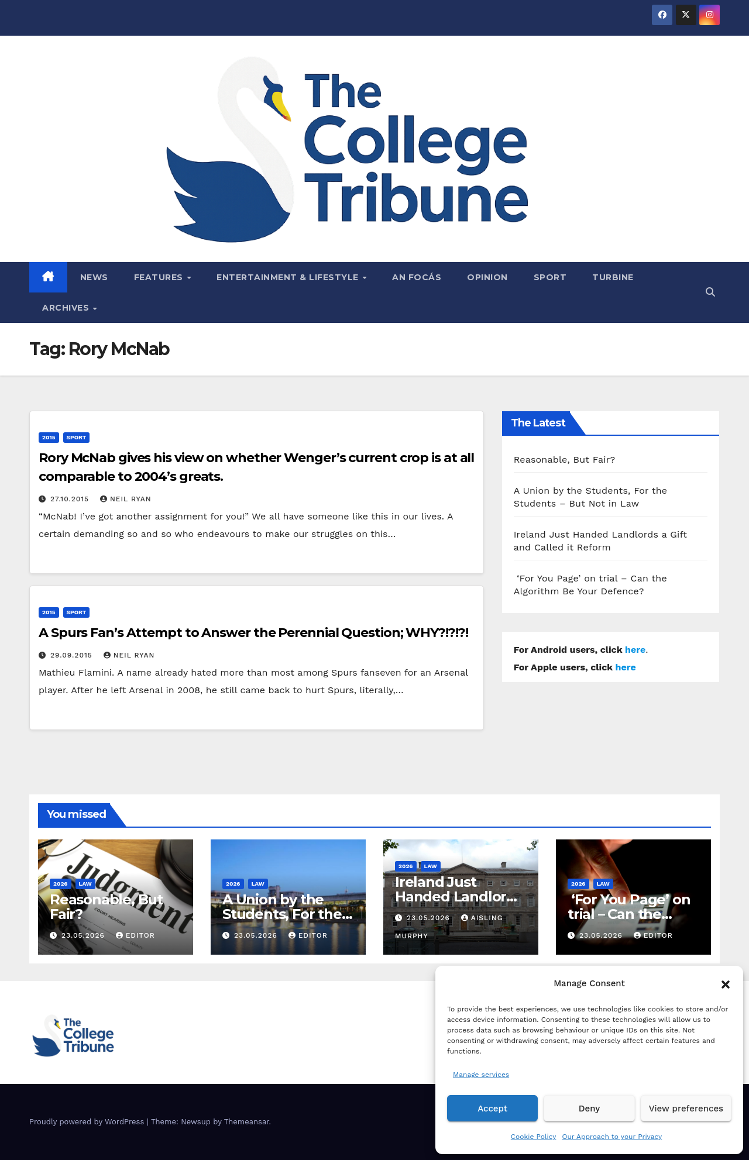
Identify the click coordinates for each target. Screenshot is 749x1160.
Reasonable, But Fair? (565, 459)
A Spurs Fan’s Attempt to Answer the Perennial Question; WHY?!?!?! (253, 633)
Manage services (481, 1074)
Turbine (613, 277)
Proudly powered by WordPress (88, 1121)
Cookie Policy (533, 1137)
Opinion (487, 277)
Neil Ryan (126, 499)
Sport (550, 277)
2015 (49, 437)
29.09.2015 (72, 655)
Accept (492, 1108)
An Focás (416, 277)
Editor (135, 935)
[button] (725, 983)
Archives (67, 307)
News (94, 277)
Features (160, 277)
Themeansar (246, 1121)
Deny (589, 1108)
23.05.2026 (84, 935)
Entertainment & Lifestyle (289, 277)
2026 (60, 883)
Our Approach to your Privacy (612, 1137)
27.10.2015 (71, 499)
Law (85, 883)
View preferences (686, 1108)
